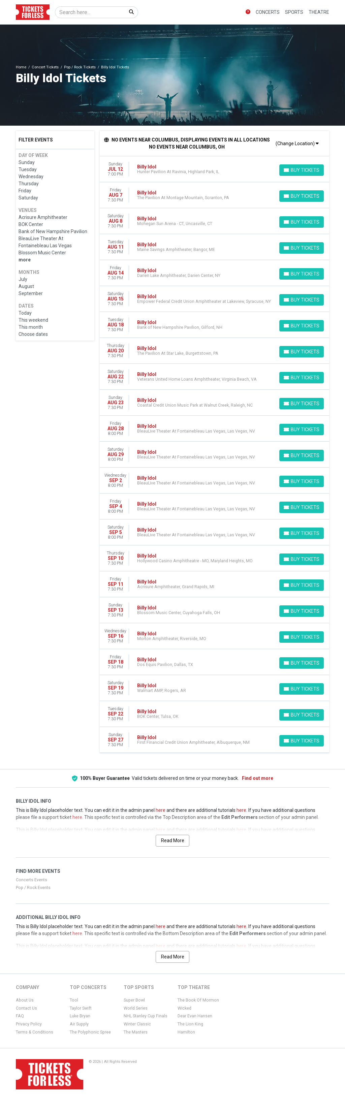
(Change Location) (297, 143)
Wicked (184, 1008)
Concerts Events (31, 880)
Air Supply (79, 1024)
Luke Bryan (80, 1016)
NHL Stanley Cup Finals (145, 1016)
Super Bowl (134, 1000)
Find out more (257, 778)
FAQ (20, 1016)
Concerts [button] (268, 12)
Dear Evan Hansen (195, 1016)
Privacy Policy (29, 1024)
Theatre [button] (319, 12)
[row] (215, 169)
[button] (248, 12)
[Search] (90, 12)
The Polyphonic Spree (90, 1032)
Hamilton (186, 1032)
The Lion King (190, 1024)
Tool (74, 1000)
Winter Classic (137, 1024)
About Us (25, 1000)
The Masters (136, 1032)
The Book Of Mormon (198, 1000)
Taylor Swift (81, 1008)
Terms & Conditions (34, 1032)
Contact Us (26, 1008)
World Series (136, 1008)
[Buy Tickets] (301, 170)
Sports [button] (294, 12)
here (160, 810)
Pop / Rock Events (33, 887)
